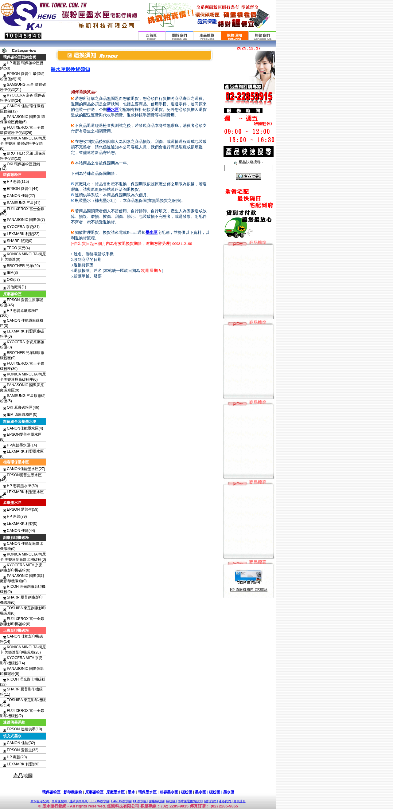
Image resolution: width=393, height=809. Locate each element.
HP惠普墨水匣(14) (22, 445)
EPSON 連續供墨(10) (24, 729)
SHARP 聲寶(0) (19, 241)
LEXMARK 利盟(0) (22, 523)
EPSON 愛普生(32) (22, 750)
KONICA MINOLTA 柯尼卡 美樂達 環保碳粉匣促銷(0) (23, 143)
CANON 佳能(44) (21, 530)
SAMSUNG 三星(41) (23, 203)
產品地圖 (23, 775)
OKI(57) (13, 279)
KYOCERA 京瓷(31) (23, 227)
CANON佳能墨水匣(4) (25, 428)
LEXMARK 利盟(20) (23, 764)
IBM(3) (12, 272)
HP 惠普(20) (17, 757)
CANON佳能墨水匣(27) (26, 469)
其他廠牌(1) (16, 287)
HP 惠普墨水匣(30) (22, 486)
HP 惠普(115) (18, 181)
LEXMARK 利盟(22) (23, 234)
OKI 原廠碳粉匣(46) (23, 407)
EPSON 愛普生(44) (22, 189)
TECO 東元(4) (18, 248)
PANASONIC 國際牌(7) (26, 220)
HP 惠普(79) (17, 516)
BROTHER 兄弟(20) (23, 266)
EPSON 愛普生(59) (22, 509)
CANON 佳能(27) (21, 196)
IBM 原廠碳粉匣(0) (22, 414)
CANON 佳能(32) (21, 743)
